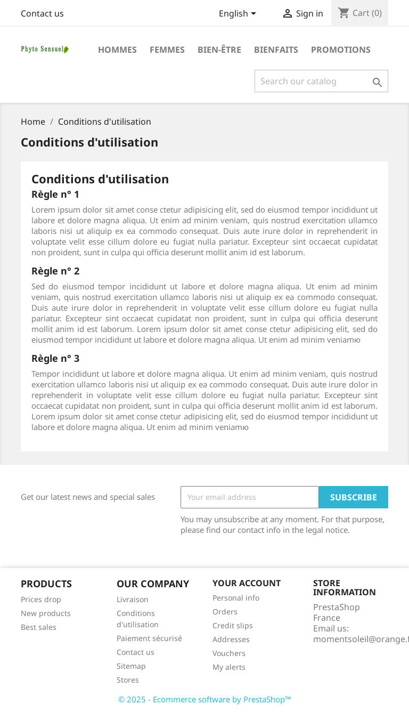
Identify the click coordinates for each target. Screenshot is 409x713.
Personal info (235, 598)
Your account (246, 583)
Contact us (42, 13)
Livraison (133, 599)
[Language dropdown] (239, 14)
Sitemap (131, 666)
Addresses (231, 639)
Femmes (167, 49)
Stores (128, 680)
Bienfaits (276, 49)
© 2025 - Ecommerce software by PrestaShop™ (204, 699)
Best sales (38, 627)
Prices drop (41, 599)
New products (46, 613)
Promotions (341, 49)
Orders (225, 611)
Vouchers (229, 653)
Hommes (117, 49)
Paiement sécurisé (149, 638)
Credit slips (232, 625)
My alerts (229, 667)
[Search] (321, 81)
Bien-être (219, 49)
